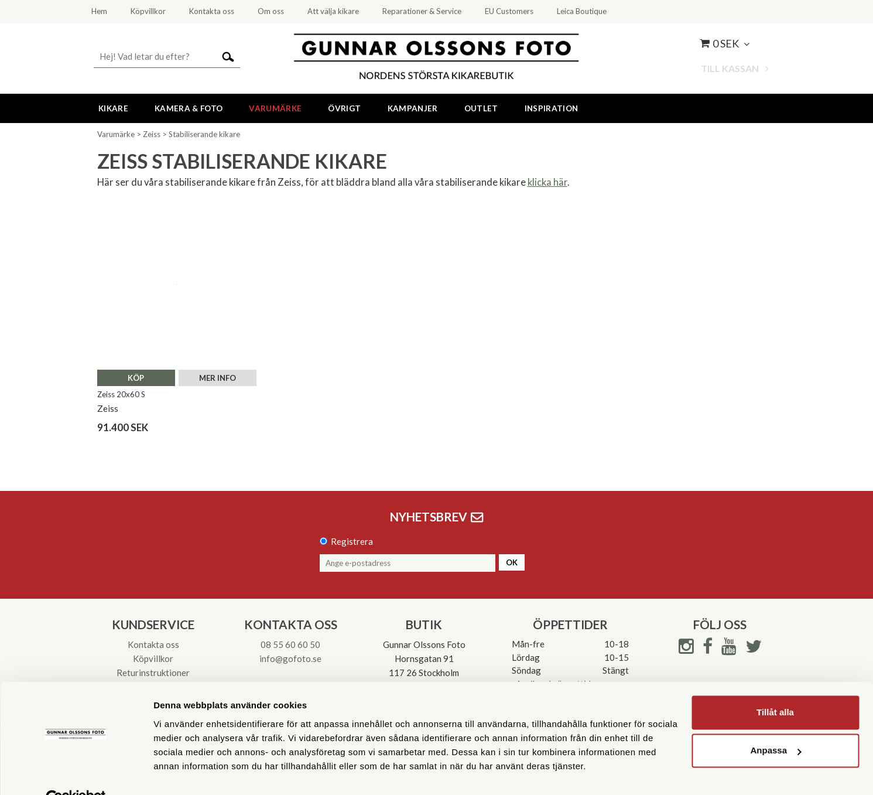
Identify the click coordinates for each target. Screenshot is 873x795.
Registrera (352, 541)
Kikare (113, 108)
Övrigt (344, 108)
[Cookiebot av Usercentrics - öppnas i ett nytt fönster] (76, 772)
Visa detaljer (179, 772)
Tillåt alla (775, 686)
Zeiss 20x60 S (121, 394)
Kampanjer (413, 108)
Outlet (481, 108)
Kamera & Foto (188, 108)
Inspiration (551, 108)
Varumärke (275, 108)
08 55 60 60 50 (290, 644)
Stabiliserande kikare (204, 134)
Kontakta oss (153, 644)
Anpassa (775, 724)
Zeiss (151, 134)
